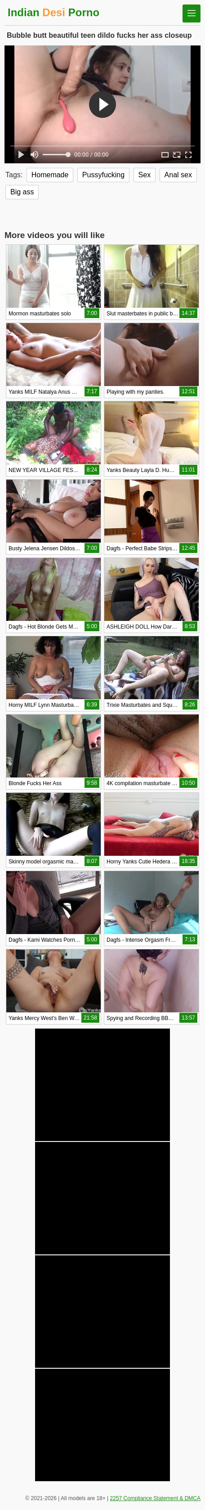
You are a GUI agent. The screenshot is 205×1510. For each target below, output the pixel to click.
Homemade (50, 175)
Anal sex (178, 175)
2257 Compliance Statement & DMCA (155, 1498)
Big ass (22, 192)
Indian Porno (53, 12)
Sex (144, 175)
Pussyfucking (103, 175)
